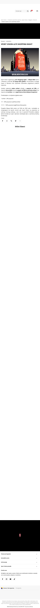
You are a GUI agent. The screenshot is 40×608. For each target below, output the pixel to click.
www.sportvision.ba (14, 606)
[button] (22, 11)
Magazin (30, 20)
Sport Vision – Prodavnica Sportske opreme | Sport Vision (14, 20)
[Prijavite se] (31, 11)
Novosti (35, 20)
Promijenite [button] (18, 588)
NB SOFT (23, 606)
